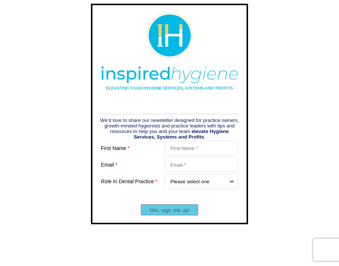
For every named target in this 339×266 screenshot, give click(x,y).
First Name (115, 148)
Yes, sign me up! (169, 210)
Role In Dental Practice (129, 181)
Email (109, 165)
